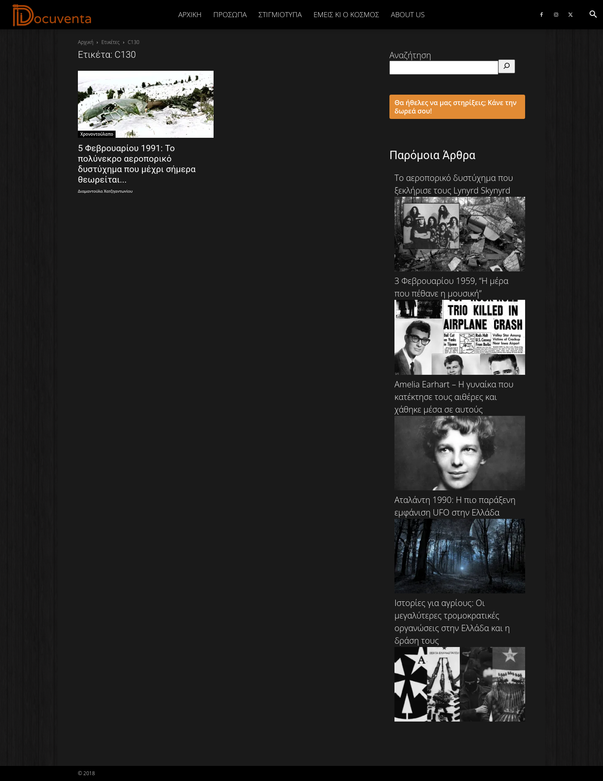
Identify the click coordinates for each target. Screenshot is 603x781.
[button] (593, 14)
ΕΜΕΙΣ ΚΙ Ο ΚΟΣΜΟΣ (346, 14)
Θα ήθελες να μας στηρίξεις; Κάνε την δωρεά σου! (455, 107)
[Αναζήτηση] (506, 66)
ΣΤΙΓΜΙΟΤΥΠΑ (280, 14)
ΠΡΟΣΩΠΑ (230, 14)
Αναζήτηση (410, 55)
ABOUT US (408, 14)
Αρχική (190, 14)
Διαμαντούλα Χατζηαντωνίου (105, 191)
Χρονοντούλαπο (96, 134)
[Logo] (52, 15)
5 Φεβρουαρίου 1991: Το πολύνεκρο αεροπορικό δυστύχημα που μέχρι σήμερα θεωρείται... (137, 164)
